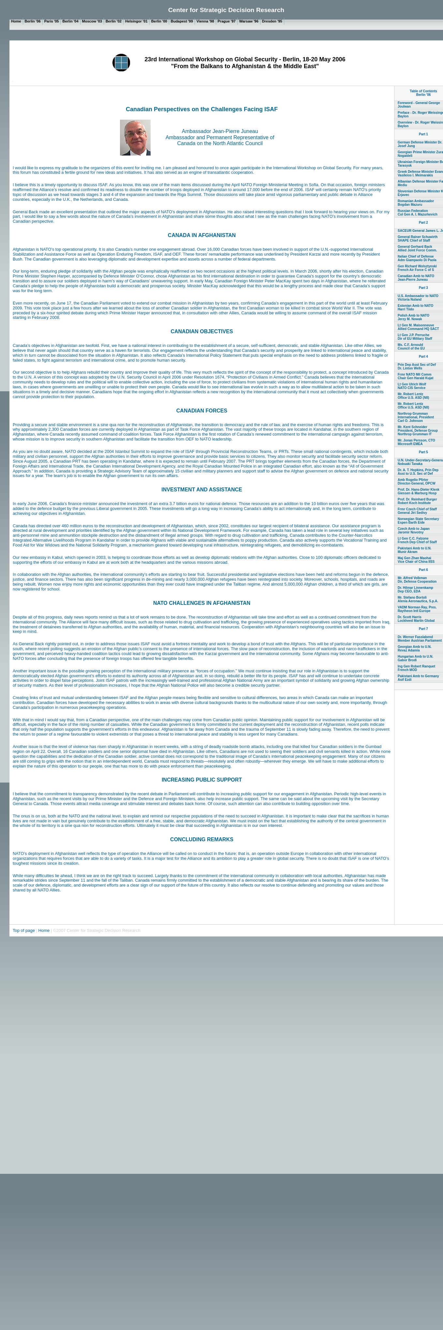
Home (44, 930)
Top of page (24, 930)
